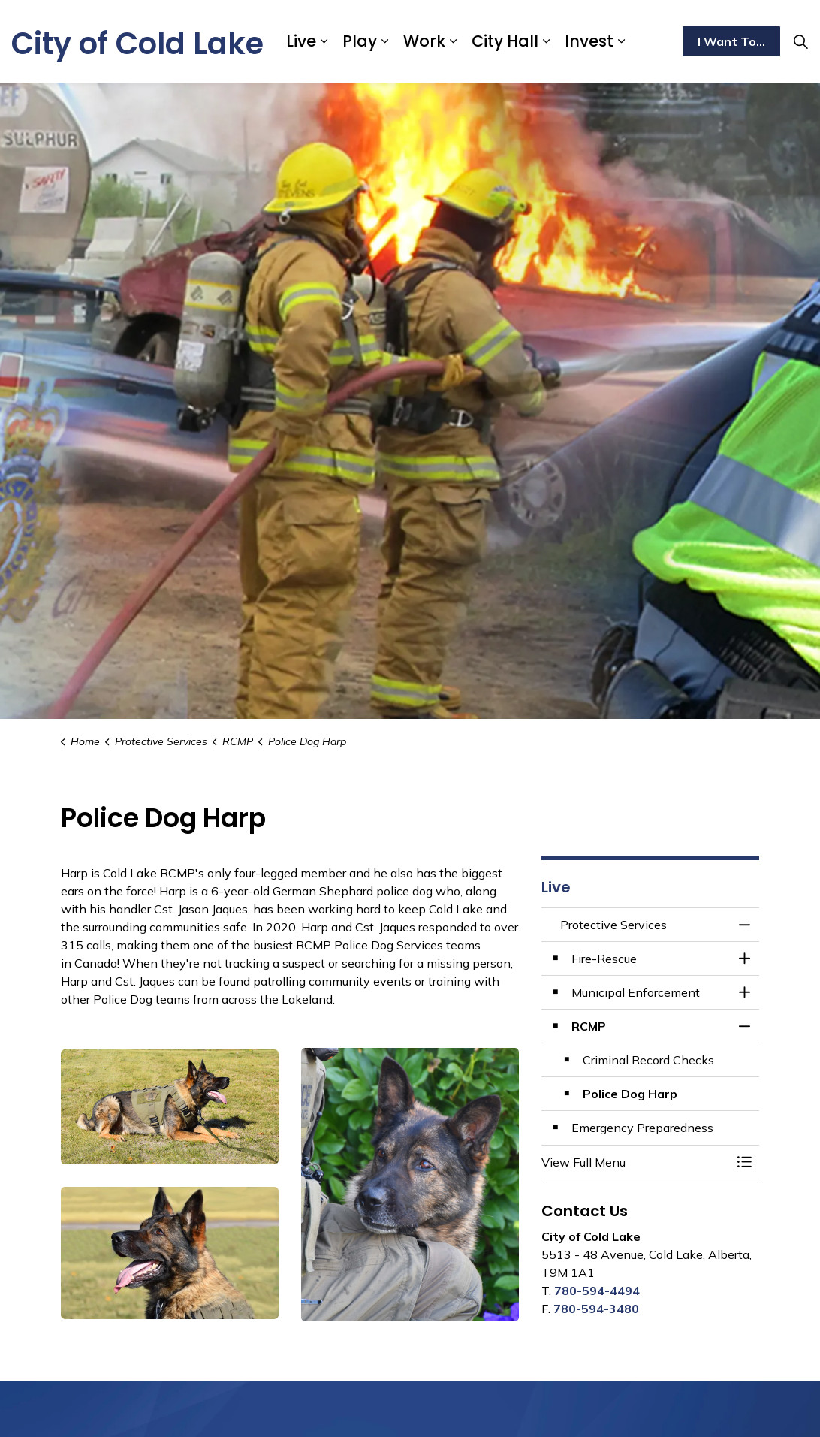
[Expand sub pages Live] (323, 41)
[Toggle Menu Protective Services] (744, 1162)
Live (301, 41)
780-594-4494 (597, 1290)
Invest (589, 41)
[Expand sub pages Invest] (621, 41)
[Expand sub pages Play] (384, 41)
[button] (635, 1162)
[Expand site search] (800, 41)
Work (424, 41)
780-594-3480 (596, 1308)
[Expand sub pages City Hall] (545, 41)
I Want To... (731, 41)
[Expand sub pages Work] (452, 41)
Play (359, 41)
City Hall (505, 41)
